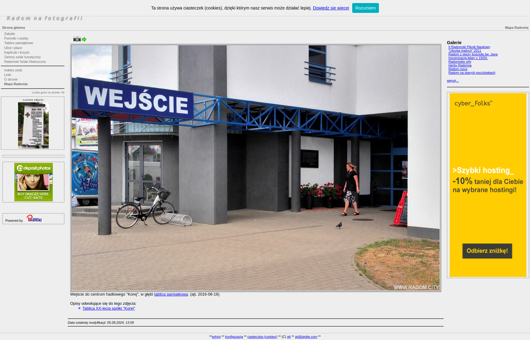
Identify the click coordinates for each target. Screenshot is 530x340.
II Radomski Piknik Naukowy (469, 47)
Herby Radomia (459, 65)
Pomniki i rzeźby (16, 38)
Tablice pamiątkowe (18, 43)
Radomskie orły (459, 61)
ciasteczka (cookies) (262, 336)
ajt (289, 336)
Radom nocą (457, 69)
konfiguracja (234, 336)
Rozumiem (365, 8)
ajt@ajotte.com (306, 336)
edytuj (216, 336)
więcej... (453, 80)
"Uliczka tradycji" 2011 (464, 50)
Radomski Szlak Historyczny (25, 61)
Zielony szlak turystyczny (22, 57)
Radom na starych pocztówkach (471, 72)
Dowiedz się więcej (331, 8)
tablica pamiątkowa (171, 294)
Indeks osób (13, 70)
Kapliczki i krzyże (16, 52)
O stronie (11, 79)
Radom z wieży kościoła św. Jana (473, 54)
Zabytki (9, 34)
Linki (7, 75)
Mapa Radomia (16, 84)
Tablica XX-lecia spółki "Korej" (108, 308)
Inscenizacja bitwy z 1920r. (468, 58)
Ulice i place (13, 48)
